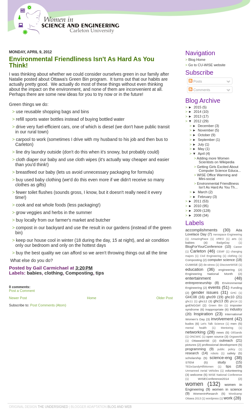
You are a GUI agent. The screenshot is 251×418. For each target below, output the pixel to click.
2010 (198, 206)
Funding (236, 287)
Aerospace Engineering (227, 234)
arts (234, 239)
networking (195, 332)
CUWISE (191, 264)
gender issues (204, 292)
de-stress (209, 264)
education (194, 269)
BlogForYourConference (204, 246)
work (228, 398)
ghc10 (229, 297)
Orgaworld (235, 336)
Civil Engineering (210, 256)
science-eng (221, 357)
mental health (196, 327)
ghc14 (233, 301)
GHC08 (191, 297)
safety (231, 353)
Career (238, 246)
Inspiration (203, 313)
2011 (198, 201)
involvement (222, 318)
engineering (227, 269)
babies (34, 273)
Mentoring (227, 327)
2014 (198, 111)
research (192, 353)
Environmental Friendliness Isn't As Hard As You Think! (82, 62)
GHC (234, 292)
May (201, 149)
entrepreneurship (198, 283)
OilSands (236, 332)
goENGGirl (193, 305)
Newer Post (18, 298)
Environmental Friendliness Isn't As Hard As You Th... (218, 185)
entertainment (198, 278)
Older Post (165, 298)
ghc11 (189, 301)
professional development (219, 344)
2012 (198, 121)
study (222, 362)
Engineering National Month (209, 274)
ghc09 (211, 297)
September (207, 140)
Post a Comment (22, 291)
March (203, 192)
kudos (189, 323)
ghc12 (203, 301)
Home (91, 298)
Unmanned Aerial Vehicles (202, 370)
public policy (226, 349)
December (206, 126)
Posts (195, 81)
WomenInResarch (205, 393)
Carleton (198, 251)
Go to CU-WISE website (206, 65)
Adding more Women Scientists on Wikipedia (215, 160)
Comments (199, 90)
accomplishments (201, 230)
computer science (221, 260)
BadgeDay (223, 242)
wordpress (212, 398)
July (201, 144)
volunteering (233, 370)
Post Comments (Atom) (48, 305)
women (194, 384)
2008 (198, 215)
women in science (227, 389)
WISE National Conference (225, 374)
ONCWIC (195, 336)
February (205, 197)
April (202, 153)
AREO (220, 239)
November (206, 130)
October (204, 135)
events (214, 287)
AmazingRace (199, 239)
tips (100, 273)
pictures (191, 344)
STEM (189, 362)
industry (236, 309)
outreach (226, 340)
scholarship (193, 358)
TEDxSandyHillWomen (199, 366)
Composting (79, 273)
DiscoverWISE (229, 264)
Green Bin (215, 305)
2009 (198, 210)
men (234, 323)
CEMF (221, 251)
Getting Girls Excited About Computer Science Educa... (219, 168)
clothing (53, 273)
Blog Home (196, 59)
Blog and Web (119, 407)
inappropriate (214, 309)
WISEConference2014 (213, 378)
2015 (198, 107)
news (220, 332)
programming (195, 349)
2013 (198, 116)
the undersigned (53, 407)
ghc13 (218, 301)
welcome (196, 374)
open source (215, 336)
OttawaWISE (201, 340)
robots (214, 353)
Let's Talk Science (212, 323)
